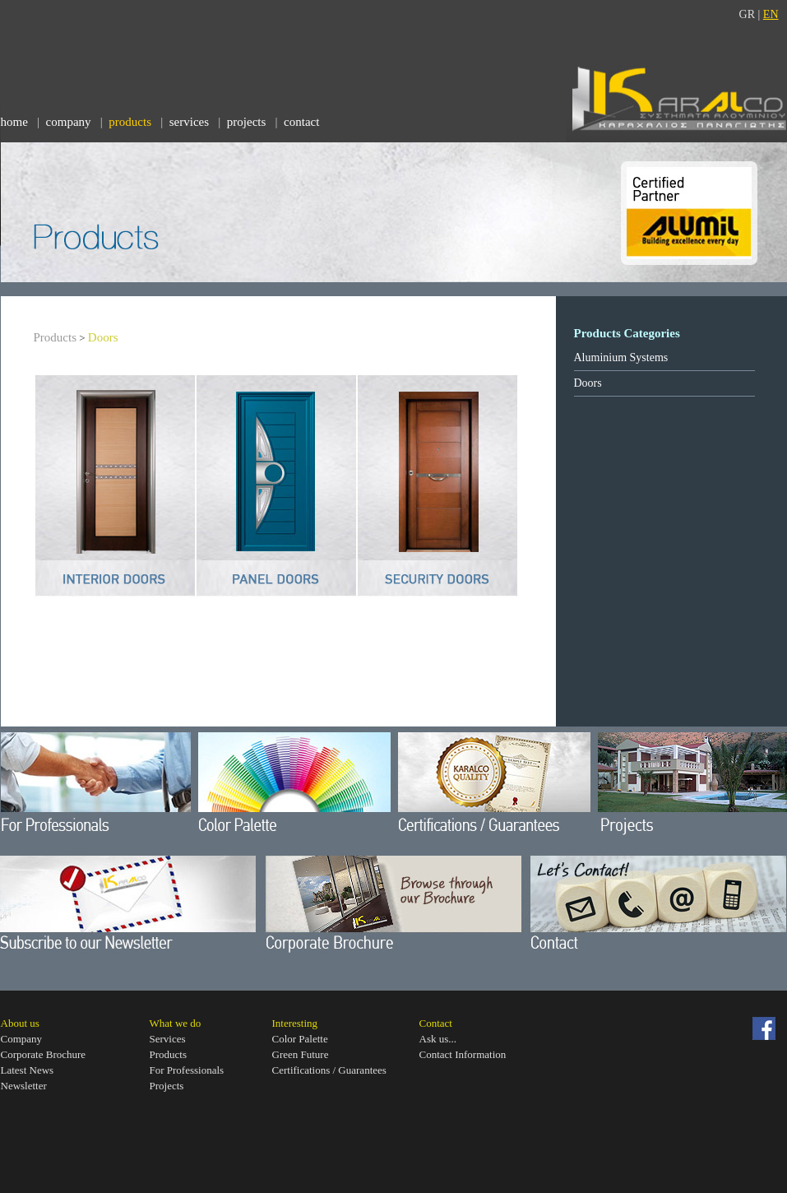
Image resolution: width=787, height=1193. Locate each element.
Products (55, 337)
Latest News (27, 1070)
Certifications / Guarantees (329, 1070)
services (189, 121)
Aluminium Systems (621, 357)
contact (301, 121)
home (14, 121)
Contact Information (463, 1054)
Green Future (300, 1054)
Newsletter (24, 1085)
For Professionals (187, 1070)
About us (20, 1023)
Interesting (295, 1023)
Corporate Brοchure (43, 1054)
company (68, 121)
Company (22, 1039)
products (130, 121)
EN (771, 14)
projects (246, 121)
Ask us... (438, 1039)
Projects (167, 1085)
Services (168, 1039)
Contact (435, 1023)
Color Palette (300, 1039)
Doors (103, 337)
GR (747, 14)
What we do (175, 1023)
